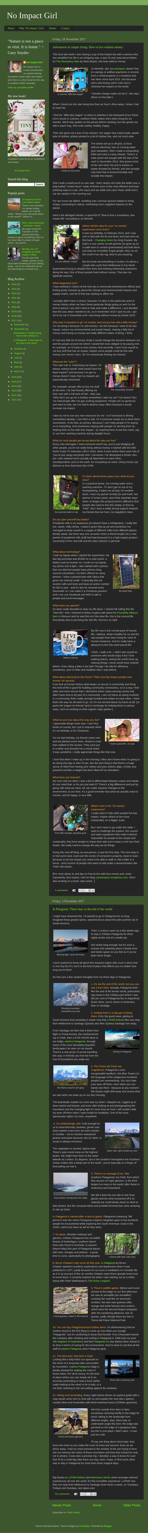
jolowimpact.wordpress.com (112, 877)
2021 (14, 302)
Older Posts (131, 1505)
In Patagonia (108, 1263)
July (16, 357)
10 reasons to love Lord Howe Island (31, 200)
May (16, 362)
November (19, 329)
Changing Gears (104, 240)
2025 (14, 284)
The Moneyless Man (67, 61)
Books (52, 28)
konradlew (84, 1526)
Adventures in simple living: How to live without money (88, 47)
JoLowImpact (117, 68)
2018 (14, 316)
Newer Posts (61, 1505)
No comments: (63, 1494)
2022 (14, 298)
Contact (65, 28)
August (18, 353)
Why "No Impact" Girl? (31, 28)
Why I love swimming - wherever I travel (33, 224)
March (17, 371)
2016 (14, 377)
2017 (14, 320)
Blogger (108, 1526)
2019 (14, 311)
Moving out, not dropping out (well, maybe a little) (31, 252)
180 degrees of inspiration (67, 1341)
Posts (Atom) (73, 1512)
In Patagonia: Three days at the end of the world (82, 909)
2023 (14, 293)
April (16, 367)
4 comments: (62, 890)
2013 (14, 390)
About (11, 28)
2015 (14, 381)
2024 (14, 289)
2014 (14, 386)
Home (97, 1505)
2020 (14, 307)
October (18, 348)
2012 (14, 395)
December (19, 324)
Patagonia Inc (101, 1341)
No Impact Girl (32, 15)
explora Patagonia (75, 1041)
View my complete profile (21, 87)
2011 (14, 399)
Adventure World (100, 1477)
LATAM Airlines (115, 1020)
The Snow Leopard (98, 1280)
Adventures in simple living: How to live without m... (28, 334)
